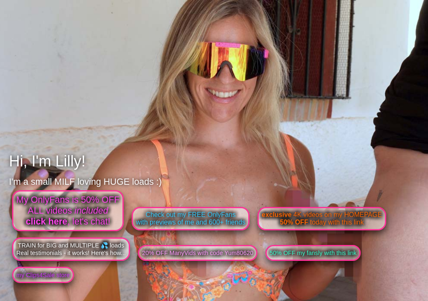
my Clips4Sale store (43, 275)
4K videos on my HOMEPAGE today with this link (322, 218)
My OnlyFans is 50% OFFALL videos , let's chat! (68, 210)
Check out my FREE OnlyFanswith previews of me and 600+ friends (190, 218)
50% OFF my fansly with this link (313, 253)
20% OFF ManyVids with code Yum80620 (197, 253)
